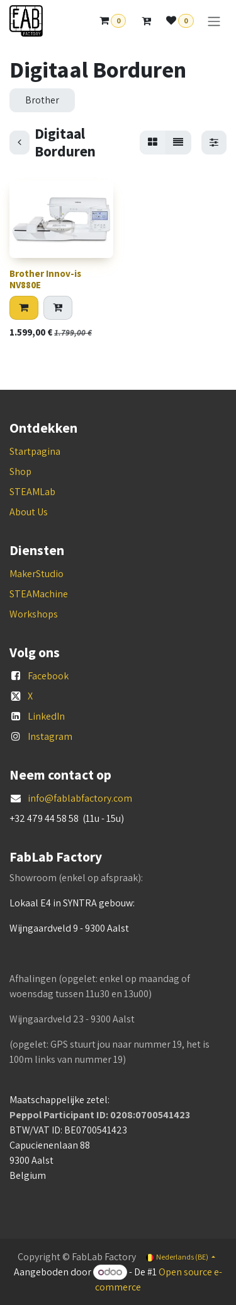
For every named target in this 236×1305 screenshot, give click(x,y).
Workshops (33, 614)
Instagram (50, 736)
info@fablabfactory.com (80, 798)
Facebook (48, 675)
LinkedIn (46, 716)
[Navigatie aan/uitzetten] (214, 21)
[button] (23, 308)
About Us (28, 511)
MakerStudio (36, 573)
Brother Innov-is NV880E (45, 279)
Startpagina (34, 451)
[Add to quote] (57, 308)
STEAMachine (38, 593)
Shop (20, 471)
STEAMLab (32, 491)
